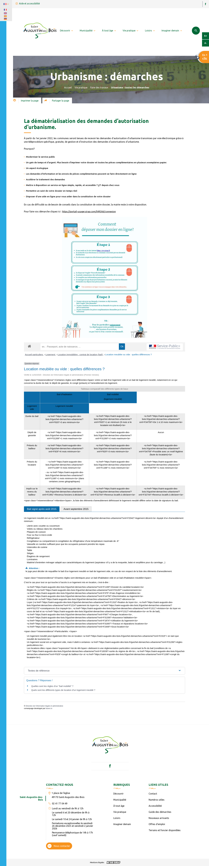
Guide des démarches (160, 812)
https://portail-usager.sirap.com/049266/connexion (89, 211)
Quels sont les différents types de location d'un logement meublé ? (63, 690)
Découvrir (118, 793)
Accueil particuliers (34, 354)
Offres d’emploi (157, 824)
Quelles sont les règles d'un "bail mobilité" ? (52, 686)
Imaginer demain (122, 824)
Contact (153, 793)
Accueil (68, 87)
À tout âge (118, 806)
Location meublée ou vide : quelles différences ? (128, 354)
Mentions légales (97, 862)
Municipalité (119, 799)
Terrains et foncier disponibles (165, 830)
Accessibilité (155, 806)
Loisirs (116, 818)
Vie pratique (81, 87)
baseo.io (49, 708)
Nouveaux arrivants (159, 818)
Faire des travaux (99, 87)
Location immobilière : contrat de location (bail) (80, 354)
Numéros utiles (156, 799)
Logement (51, 354)
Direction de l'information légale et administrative (44, 706)
